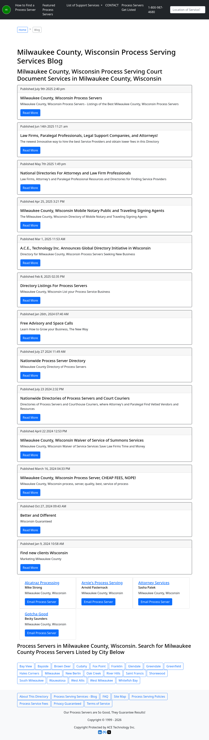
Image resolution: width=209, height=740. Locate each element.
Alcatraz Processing (42, 582)
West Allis (77, 680)
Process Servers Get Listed (133, 7)
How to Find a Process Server (25, 7)
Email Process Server (41, 602)
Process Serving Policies (148, 696)
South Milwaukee (32, 680)
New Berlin (73, 673)
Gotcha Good (36, 613)
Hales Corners (29, 673)
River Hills (113, 673)
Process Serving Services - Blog (75, 696)
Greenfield (173, 666)
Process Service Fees (34, 704)
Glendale (134, 666)
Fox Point (99, 666)
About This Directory (34, 696)
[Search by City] (187, 9)
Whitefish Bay (128, 680)
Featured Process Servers (49, 9)
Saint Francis (135, 673)
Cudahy (81, 666)
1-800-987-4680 (155, 9)
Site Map (120, 696)
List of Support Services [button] (83, 5)
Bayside (43, 666)
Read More (30, 113)
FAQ (105, 696)
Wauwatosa (57, 680)
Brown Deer (62, 666)
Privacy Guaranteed (67, 704)
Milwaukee (52, 673)
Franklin (117, 666)
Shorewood (157, 673)
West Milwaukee (101, 680)
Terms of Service (98, 704)
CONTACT (112, 5)
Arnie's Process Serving (102, 582)
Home (22, 30)
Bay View (26, 666)
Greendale (153, 666)
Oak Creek (93, 673)
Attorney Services (153, 582)
